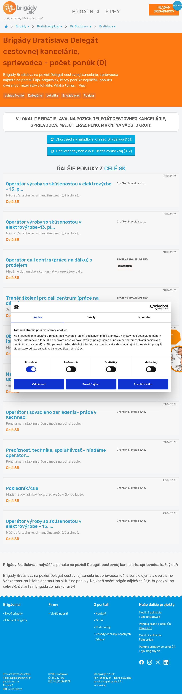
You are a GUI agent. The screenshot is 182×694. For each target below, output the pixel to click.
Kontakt (101, 613)
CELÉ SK (114, 168)
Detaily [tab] (91, 317)
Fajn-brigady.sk (149, 650)
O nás (99, 620)
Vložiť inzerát (59, 613)
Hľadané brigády (16, 620)
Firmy (113, 12)
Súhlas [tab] (37, 317)
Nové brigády (14, 613)
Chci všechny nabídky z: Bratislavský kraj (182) (91, 150)
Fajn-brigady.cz (149, 616)
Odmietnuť (39, 384)
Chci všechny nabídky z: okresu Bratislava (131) (91, 139)
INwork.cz (145, 627)
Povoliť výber (91, 384)
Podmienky (103, 626)
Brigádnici (85, 12)
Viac (82, 85)
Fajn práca (146, 639)
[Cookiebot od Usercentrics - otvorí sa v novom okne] (152, 307)
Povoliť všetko (143, 384)
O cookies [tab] (144, 317)
